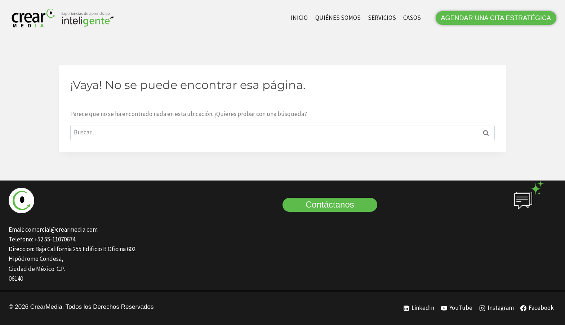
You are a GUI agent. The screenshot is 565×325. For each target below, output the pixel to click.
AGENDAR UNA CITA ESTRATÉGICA (496, 18)
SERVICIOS (382, 18)
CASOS (412, 18)
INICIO (299, 18)
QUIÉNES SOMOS (338, 18)
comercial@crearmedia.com (61, 229)
